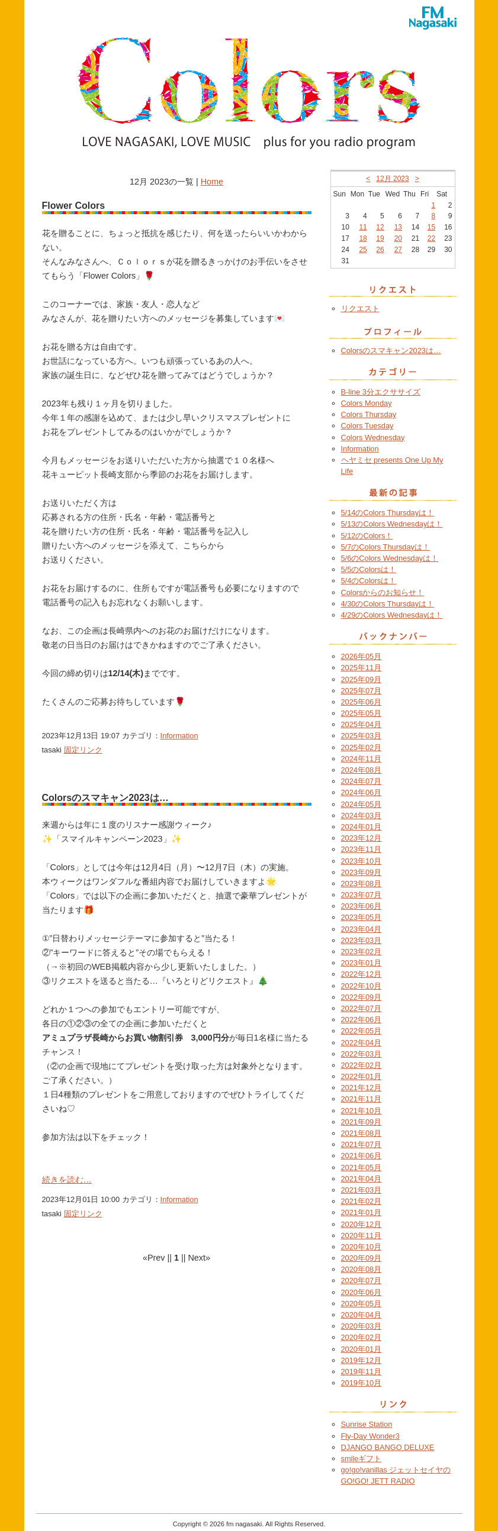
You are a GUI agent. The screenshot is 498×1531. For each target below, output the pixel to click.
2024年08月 (361, 770)
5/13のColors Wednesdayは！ (392, 523)
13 (398, 227)
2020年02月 (361, 1337)
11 (363, 227)
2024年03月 (361, 815)
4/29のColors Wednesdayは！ (392, 615)
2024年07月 (361, 781)
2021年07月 (361, 1144)
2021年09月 (361, 1121)
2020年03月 (361, 1326)
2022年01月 (361, 1076)
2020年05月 (361, 1303)
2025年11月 (361, 667)
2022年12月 (361, 974)
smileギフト (361, 1458)
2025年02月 (361, 747)
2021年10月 (361, 1110)
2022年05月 (361, 1030)
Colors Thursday (369, 414)
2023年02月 (361, 951)
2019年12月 (361, 1360)
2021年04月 (361, 1178)
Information (179, 735)
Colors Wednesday (373, 437)
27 (398, 250)
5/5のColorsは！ (369, 569)
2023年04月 (361, 929)
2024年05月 (361, 804)
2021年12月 (361, 1087)
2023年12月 (361, 838)
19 (380, 238)
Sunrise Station (367, 1424)
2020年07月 (361, 1280)
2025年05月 (361, 713)
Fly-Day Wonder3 (370, 1436)
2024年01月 (361, 826)
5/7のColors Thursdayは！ (385, 546)
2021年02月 (361, 1201)
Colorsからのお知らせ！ (383, 592)
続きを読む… (67, 1179)
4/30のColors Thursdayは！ (388, 603)
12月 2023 (392, 179)
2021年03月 (361, 1190)
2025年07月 (361, 690)
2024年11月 (361, 758)
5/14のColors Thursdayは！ (388, 512)
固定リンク (83, 749)
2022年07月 (361, 1008)
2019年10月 (361, 1382)
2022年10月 (361, 985)
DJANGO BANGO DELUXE (388, 1447)
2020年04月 (361, 1314)
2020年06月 (361, 1292)
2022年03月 (361, 1053)
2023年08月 (361, 883)
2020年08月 (361, 1269)
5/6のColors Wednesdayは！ (390, 558)
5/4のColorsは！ (369, 580)
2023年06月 (361, 906)
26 (380, 250)
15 (431, 227)
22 (431, 238)
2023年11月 (361, 849)
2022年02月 (361, 1065)
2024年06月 (361, 792)
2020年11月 (361, 1235)
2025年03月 (361, 735)
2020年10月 (361, 1246)
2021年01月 (361, 1212)
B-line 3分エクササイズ (380, 391)
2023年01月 (361, 962)
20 (398, 238)
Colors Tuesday (367, 425)
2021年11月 (361, 1098)
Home (212, 181)
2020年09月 (361, 1258)
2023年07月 (361, 894)
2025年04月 (361, 724)
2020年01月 (361, 1349)
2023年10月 (361, 861)
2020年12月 (361, 1224)
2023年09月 (361, 872)
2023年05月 (361, 917)
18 (363, 238)
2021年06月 (361, 1155)
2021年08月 (361, 1133)
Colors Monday (366, 403)
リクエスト (360, 308)
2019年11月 (361, 1371)
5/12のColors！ (367, 535)
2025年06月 (361, 701)
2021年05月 (361, 1167)
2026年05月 (361, 656)
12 (380, 227)
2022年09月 (361, 997)
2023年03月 (361, 940)
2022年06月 (361, 1019)
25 (363, 250)
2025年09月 (361, 679)
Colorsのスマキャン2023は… (391, 350)
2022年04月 (361, 1042)
